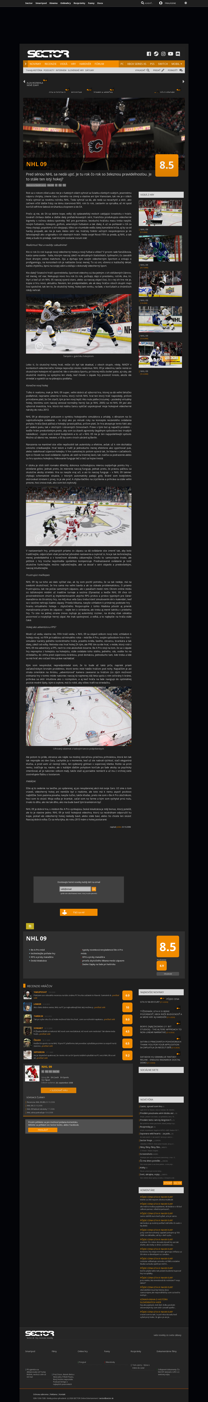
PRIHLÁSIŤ (43, 1130)
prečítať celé (99, 1007)
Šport (47, 1080)
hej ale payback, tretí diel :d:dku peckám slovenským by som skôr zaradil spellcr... (158, 1306)
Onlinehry (65, 3)
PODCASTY (49, 70)
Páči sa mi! (78, 912)
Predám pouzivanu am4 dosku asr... (157, 1113)
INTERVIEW (61, 70)
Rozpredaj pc (147, 1126)
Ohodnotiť (168, 974)
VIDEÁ (63, 64)
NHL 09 (144, 229)
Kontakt (62, 1394)
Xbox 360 (51, 185)
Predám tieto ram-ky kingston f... (156, 1119)
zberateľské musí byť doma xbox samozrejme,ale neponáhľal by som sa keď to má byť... (160, 1292)
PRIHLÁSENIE (170, 3)
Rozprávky (79, 3)
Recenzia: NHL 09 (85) (36, 1102)
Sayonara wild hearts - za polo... (155, 1133)
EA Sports (64, 1077)
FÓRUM (99, 64)
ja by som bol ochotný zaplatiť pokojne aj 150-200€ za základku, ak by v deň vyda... (160, 1233)
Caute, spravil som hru (151, 1106)
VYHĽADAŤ (140, 70)
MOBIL (175, 64)
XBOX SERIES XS (136, 64)
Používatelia (161, 960)
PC (122, 64)
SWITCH (163, 64)
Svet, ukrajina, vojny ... (150, 1174)
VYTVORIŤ (168, 1183)
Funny (91, 3)
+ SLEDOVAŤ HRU (59, 1090)
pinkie (118, 827)
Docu (100, 3)
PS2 (60, 185)
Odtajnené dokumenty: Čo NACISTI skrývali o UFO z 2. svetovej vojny (169, 1372)
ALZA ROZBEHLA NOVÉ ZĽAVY (35, 84)
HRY (73, 64)
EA (48, 1077)
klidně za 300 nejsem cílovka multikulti (156, 1199)
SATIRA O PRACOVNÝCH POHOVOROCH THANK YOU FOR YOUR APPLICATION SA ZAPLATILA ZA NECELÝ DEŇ (160, 1044)
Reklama (53, 1394)
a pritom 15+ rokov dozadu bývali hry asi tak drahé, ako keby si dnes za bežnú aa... (159, 1243)
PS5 (152, 64)
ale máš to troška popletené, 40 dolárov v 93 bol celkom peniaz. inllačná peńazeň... (161, 1207)
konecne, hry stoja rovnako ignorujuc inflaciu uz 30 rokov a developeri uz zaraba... (161, 1253)
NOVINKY (35, 64)
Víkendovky (110, 1362)
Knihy (142, 1167)
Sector (29, 3)
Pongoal (82, 1362)
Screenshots (146, 1153)
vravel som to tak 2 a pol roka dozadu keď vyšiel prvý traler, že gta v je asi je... (158, 1315)
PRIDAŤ (156, 70)
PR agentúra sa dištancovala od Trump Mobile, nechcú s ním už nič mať (36, 1373)
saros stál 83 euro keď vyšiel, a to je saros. (158, 1216)
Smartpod (41, 3)
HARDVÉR (85, 64)
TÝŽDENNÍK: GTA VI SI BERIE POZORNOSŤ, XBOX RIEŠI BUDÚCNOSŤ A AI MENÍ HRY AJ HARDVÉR (161, 1014)
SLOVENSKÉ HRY (76, 70)
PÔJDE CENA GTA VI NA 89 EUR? (156, 1196)
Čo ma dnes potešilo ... (151, 1160)
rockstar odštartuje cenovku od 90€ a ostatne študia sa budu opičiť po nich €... (160, 1262)
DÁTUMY (89, 70)
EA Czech (55, 1077)
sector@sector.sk (106, 1398)
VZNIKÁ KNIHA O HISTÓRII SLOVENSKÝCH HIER (154, 1301)
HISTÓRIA (37, 70)
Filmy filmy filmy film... (150, 1147)
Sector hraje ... (147, 1140)
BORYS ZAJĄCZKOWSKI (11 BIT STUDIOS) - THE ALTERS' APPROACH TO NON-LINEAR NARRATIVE (161, 1029)
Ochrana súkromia (40, 1394)
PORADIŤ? (173, 70)
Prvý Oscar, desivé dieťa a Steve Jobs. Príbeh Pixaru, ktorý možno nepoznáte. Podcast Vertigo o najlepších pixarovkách (63, 1379)
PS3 (64, 185)
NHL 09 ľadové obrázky (37, 1109)
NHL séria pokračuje (36, 1112)
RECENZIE (50, 64)
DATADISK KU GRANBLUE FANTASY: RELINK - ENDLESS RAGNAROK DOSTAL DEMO (160, 1059)
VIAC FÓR (177, 1183)
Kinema (53, 3)
